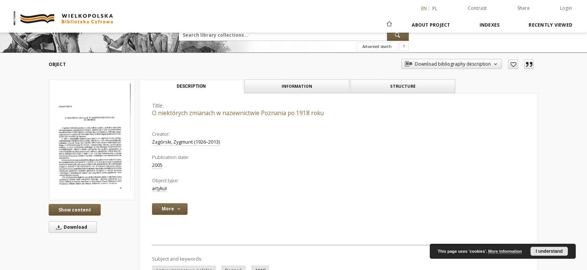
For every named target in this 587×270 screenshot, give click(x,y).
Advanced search (377, 46)
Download (70, 227)
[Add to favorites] (513, 64)
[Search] (398, 35)
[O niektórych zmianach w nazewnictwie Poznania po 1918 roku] (92, 140)
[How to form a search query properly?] (404, 46)
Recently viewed (550, 25)
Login (566, 8)
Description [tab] (191, 86)
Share (523, 8)
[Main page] (388, 24)
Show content (74, 210)
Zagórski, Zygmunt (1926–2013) (186, 142)
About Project (431, 25)
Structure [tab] (403, 86)
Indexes (490, 25)
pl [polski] (435, 8)
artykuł (159, 188)
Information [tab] (297, 86)
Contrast (477, 8)
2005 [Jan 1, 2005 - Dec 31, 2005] (157, 165)
